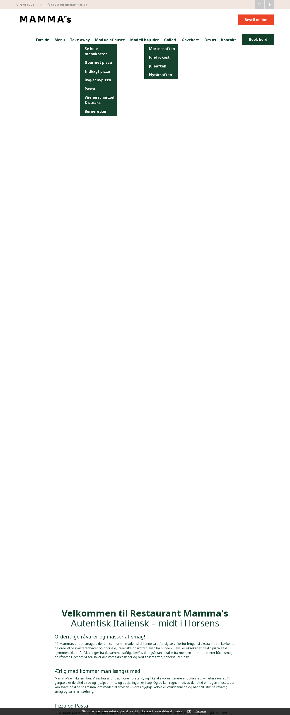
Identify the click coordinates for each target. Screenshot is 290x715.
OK (189, 711)
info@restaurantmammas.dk (64, 5)
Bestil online (256, 19)
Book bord (258, 39)
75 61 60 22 (25, 5)
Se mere (201, 711)
